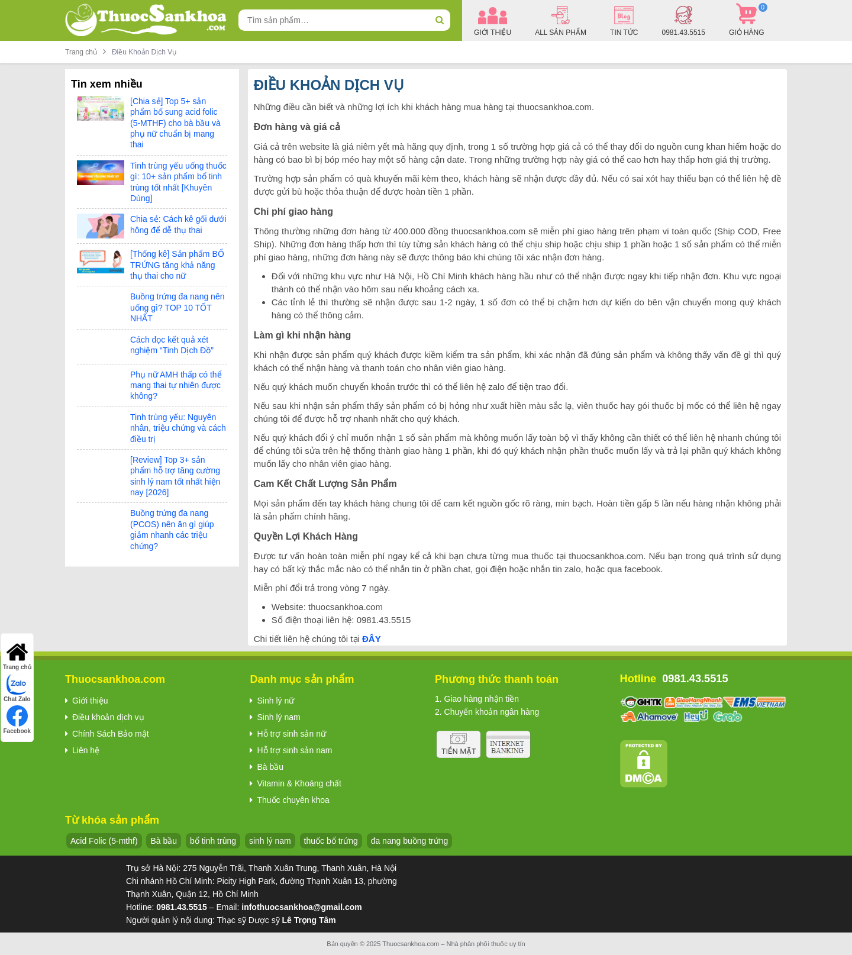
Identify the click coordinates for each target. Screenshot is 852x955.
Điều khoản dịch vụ (108, 717)
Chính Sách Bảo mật (110, 733)
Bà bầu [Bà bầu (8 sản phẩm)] (163, 841)
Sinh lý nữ (275, 700)
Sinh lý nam (278, 717)
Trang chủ (81, 52)
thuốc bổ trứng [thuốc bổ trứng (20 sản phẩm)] (331, 841)
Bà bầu (270, 767)
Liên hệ (85, 750)
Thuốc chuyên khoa (293, 800)
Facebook (17, 719)
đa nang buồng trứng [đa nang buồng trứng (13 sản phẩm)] (409, 841)
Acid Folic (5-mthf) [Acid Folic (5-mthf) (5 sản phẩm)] (104, 841)
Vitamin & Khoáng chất (299, 783)
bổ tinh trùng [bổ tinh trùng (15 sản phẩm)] (213, 841)
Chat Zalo (17, 687)
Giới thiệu (90, 700)
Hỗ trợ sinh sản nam (294, 750)
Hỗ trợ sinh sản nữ (291, 733)
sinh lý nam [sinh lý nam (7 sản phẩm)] (270, 841)
